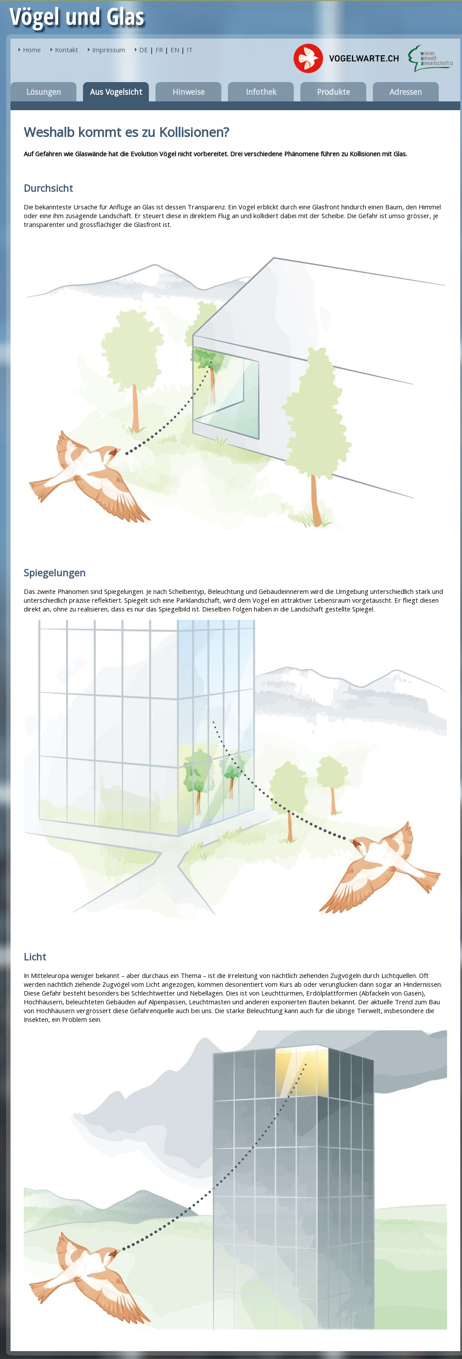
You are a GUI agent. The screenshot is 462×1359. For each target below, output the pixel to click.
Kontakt (66, 49)
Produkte (333, 91)
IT (190, 49)
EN (174, 49)
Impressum (108, 49)
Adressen (406, 91)
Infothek (261, 91)
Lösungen (43, 91)
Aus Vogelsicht (116, 91)
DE (143, 49)
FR (159, 49)
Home (32, 49)
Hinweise (189, 91)
